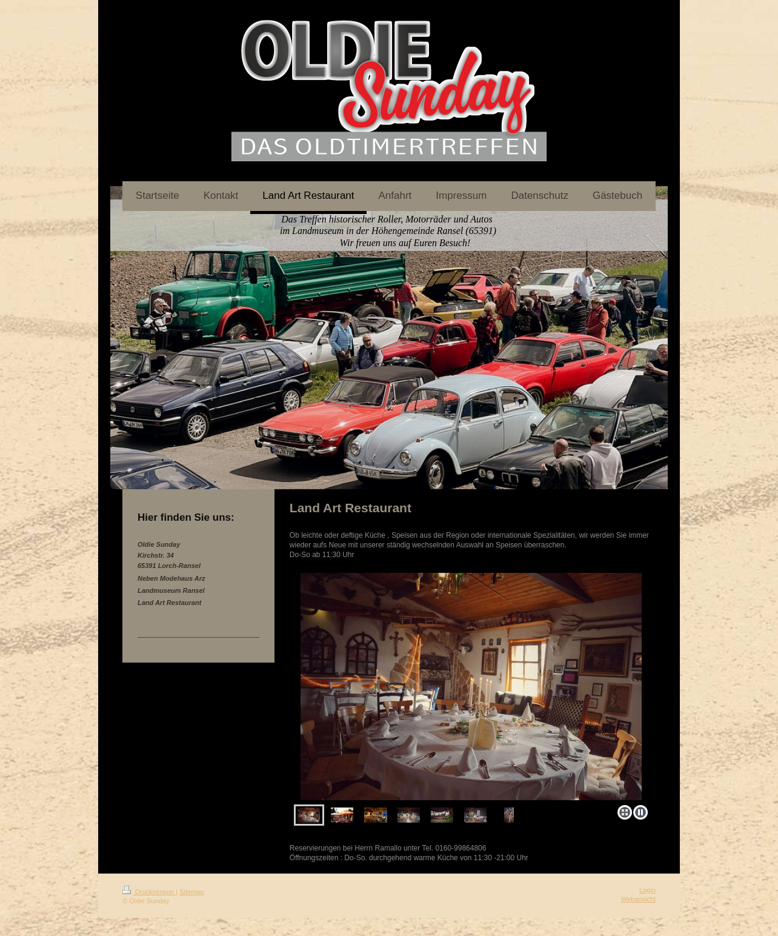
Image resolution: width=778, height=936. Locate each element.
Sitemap (191, 891)
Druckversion (149, 891)
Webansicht (638, 899)
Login (647, 890)
